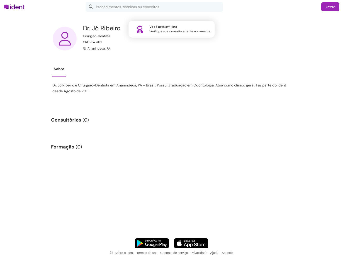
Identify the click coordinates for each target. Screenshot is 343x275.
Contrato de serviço (174, 253)
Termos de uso (146, 253)
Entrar (330, 7)
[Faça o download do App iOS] (191, 243)
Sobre (59, 69)
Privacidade (199, 253)
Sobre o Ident (124, 253)
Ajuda (214, 253)
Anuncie (227, 253)
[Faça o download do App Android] (152, 243)
